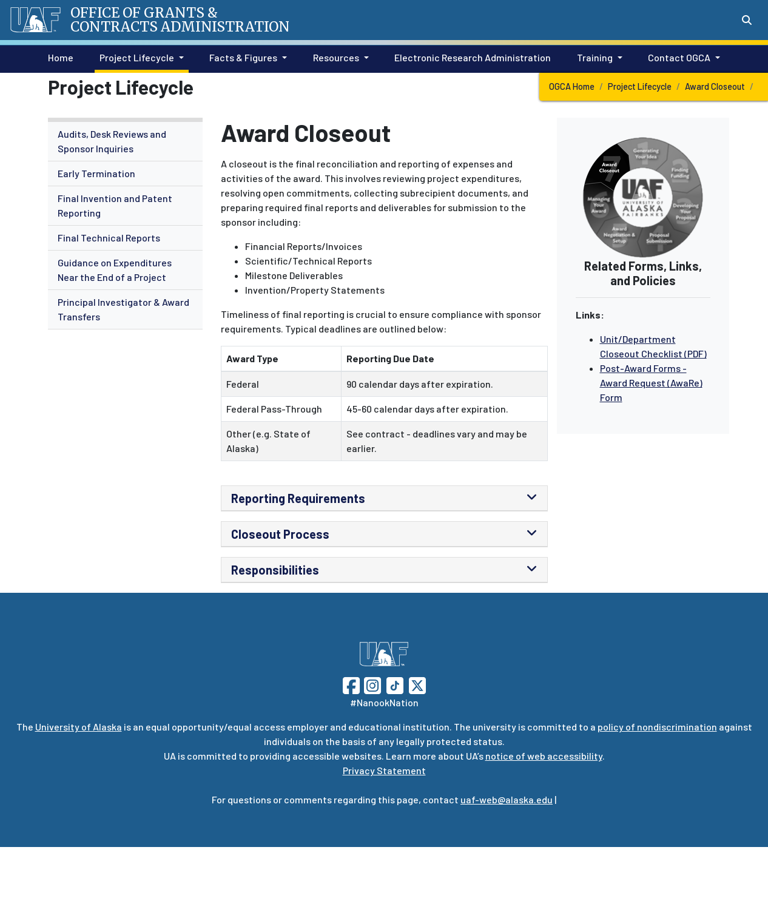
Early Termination (96, 173)
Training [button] (595, 57)
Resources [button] (336, 57)
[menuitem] (125, 141)
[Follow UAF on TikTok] (395, 684)
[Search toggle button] (747, 20)
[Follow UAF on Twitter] (417, 684)
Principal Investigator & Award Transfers (123, 309)
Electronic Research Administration (470, 56)
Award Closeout (715, 86)
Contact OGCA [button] (679, 57)
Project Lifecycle (640, 86)
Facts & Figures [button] (243, 57)
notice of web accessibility (543, 755)
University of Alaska (78, 726)
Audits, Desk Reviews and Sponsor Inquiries (112, 141)
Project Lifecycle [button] (136, 57)
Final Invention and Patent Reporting (115, 205)
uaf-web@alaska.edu (506, 799)
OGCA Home (572, 86)
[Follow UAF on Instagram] (371, 684)
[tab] (384, 498)
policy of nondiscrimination (657, 726)
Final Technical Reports (109, 237)
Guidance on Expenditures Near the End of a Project (115, 270)
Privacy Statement (384, 770)
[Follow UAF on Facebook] (351, 684)
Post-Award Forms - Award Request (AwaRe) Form (651, 382)
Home (58, 56)
